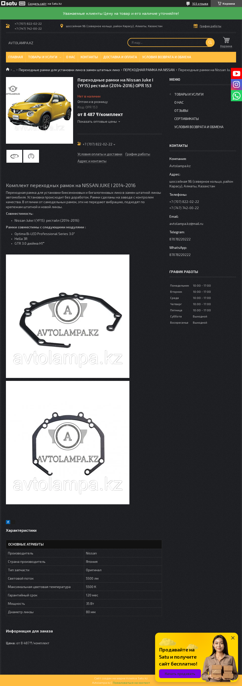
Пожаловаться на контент (131, 682)
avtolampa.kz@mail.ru (186, 223)
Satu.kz (143, 678)
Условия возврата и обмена (166, 57)
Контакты (89, 57)
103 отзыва (200, 3)
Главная (15, 57)
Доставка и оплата (120, 57)
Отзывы (181, 110)
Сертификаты (186, 119)
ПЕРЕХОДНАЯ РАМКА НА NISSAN (149, 70)
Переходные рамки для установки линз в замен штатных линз (69, 70)
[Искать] (210, 42)
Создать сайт (37, 3)
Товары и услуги (42, 57)
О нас (70, 57)
